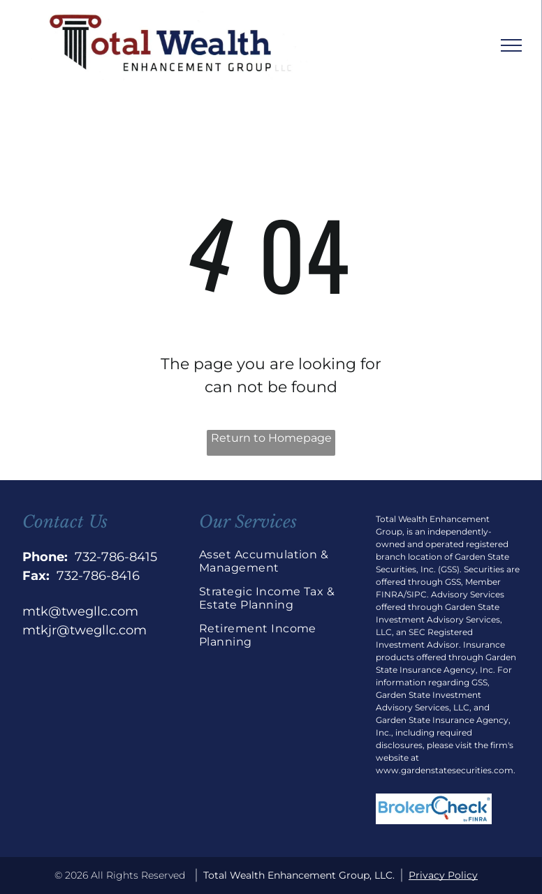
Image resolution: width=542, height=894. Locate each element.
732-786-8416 (98, 575)
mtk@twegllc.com (80, 611)
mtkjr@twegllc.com (84, 630)
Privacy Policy (443, 875)
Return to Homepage (271, 438)
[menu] (511, 45)
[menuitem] (271, 566)
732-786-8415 (116, 557)
